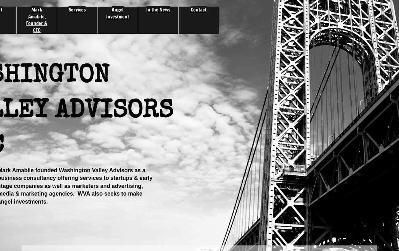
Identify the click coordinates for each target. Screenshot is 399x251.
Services (77, 9)
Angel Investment (117, 13)
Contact (198, 9)
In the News (158, 9)
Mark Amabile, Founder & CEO (36, 20)
